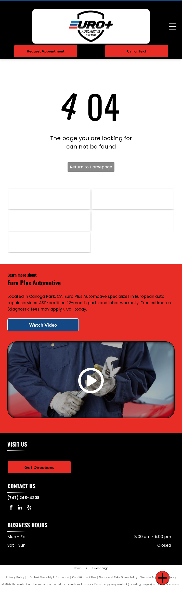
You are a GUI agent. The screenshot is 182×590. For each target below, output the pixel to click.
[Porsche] (49, 220)
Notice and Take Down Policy (118, 577)
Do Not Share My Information (49, 577)
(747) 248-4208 (23, 497)
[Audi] (133, 220)
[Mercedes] (49, 199)
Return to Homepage (91, 167)
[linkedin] (20, 508)
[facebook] (11, 508)
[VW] (49, 242)
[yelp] (29, 508)
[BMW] (133, 199)
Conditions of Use (84, 577)
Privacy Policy (15, 577)
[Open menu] (172, 26)
